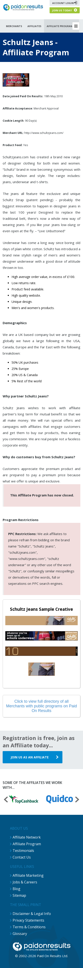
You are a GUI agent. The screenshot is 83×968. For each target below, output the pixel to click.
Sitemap (19, 895)
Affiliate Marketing (28, 875)
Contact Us (22, 857)
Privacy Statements (28, 920)
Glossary (20, 933)
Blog (16, 888)
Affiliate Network (27, 837)
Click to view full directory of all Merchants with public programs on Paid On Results (41, 706)
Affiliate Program (27, 843)
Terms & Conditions (29, 926)
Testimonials (23, 850)
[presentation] (6, 800)
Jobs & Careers (25, 882)
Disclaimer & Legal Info (32, 913)
